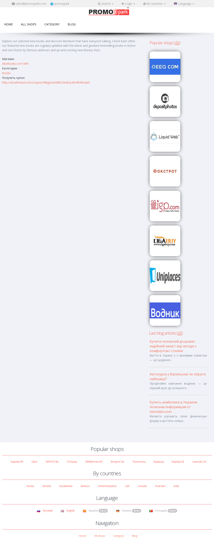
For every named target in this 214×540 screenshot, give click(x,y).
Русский (44, 510)
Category (51, 24)
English (68, 510)
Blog (72, 24)
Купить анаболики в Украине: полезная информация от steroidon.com (174, 407)
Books (6, 73)
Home (8, 24)
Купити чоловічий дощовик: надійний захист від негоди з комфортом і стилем (173, 346)
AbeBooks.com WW (15, 64)
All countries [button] (154, 4)
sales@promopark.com (31, 4)
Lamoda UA (199, 461)
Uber (35, 461)
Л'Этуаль (72, 461)
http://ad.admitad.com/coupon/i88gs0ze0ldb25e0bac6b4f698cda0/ (46, 82)
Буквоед (159, 461)
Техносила (139, 461)
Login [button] (128, 4)
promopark (62, 4)
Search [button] (105, 4)
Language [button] (184, 4)
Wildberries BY (94, 461)
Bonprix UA (117, 461)
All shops (28, 24)
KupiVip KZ (178, 461)
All (177, 42)
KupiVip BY (17, 461)
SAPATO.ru (52, 461)
